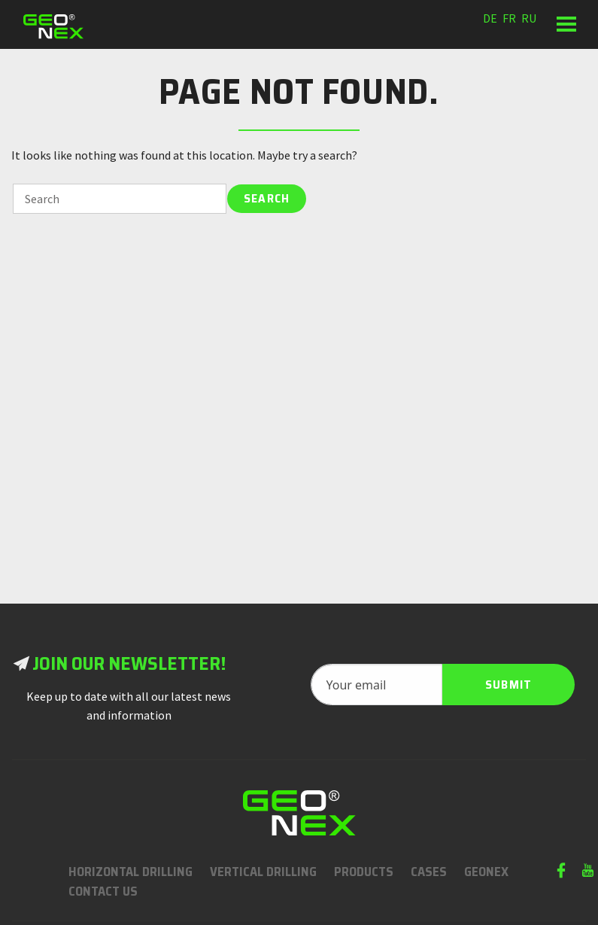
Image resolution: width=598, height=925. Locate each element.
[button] (566, 24)
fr (509, 18)
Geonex (486, 871)
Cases (429, 871)
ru (528, 18)
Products (363, 871)
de (490, 18)
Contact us (103, 891)
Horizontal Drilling (130, 871)
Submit (508, 684)
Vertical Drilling (263, 871)
